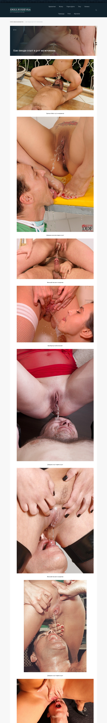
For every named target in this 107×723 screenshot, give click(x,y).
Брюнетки (38, 6)
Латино (72, 6)
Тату (65, 6)
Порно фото (57, 6)
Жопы (47, 6)
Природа (82, 6)
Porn (89, 6)
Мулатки (63, 14)
